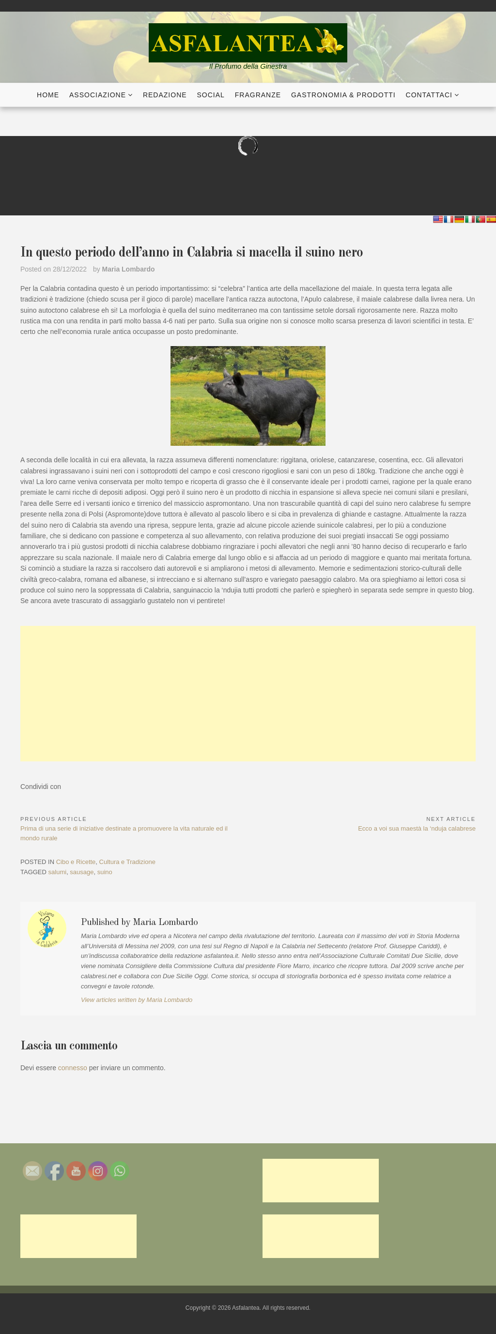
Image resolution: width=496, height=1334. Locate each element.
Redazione (165, 95)
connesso (72, 1068)
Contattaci (429, 95)
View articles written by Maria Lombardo (136, 999)
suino (104, 872)
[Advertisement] (248, 693)
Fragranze (258, 95)
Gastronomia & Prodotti (343, 95)
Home (48, 95)
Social (211, 95)
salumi (57, 872)
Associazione (97, 95)
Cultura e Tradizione (127, 861)
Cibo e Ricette (76, 861)
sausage (81, 872)
